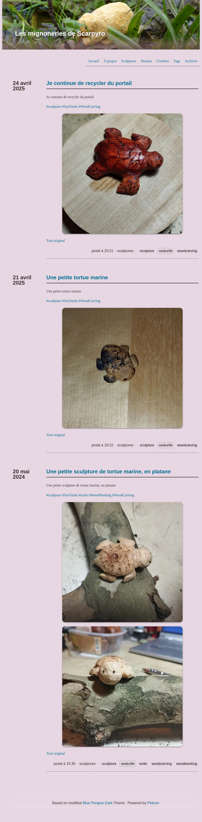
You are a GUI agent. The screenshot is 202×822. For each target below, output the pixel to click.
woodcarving (187, 251)
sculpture (147, 251)
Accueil (93, 61)
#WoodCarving (89, 106)
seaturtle (166, 251)
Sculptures (128, 61)
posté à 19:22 (102, 445)
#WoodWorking (100, 495)
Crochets (162, 61)
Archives (191, 61)
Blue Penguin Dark (97, 803)
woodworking (186, 764)
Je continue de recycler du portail (89, 83)
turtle (143, 764)
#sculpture (53, 106)
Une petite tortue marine (77, 277)
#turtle (83, 495)
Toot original (55, 240)
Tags (176, 61)
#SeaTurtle (70, 106)
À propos (110, 61)
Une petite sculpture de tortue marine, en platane (108, 471)
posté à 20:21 (102, 251)
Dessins (146, 61)
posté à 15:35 (64, 764)
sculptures (125, 251)
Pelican (153, 803)
